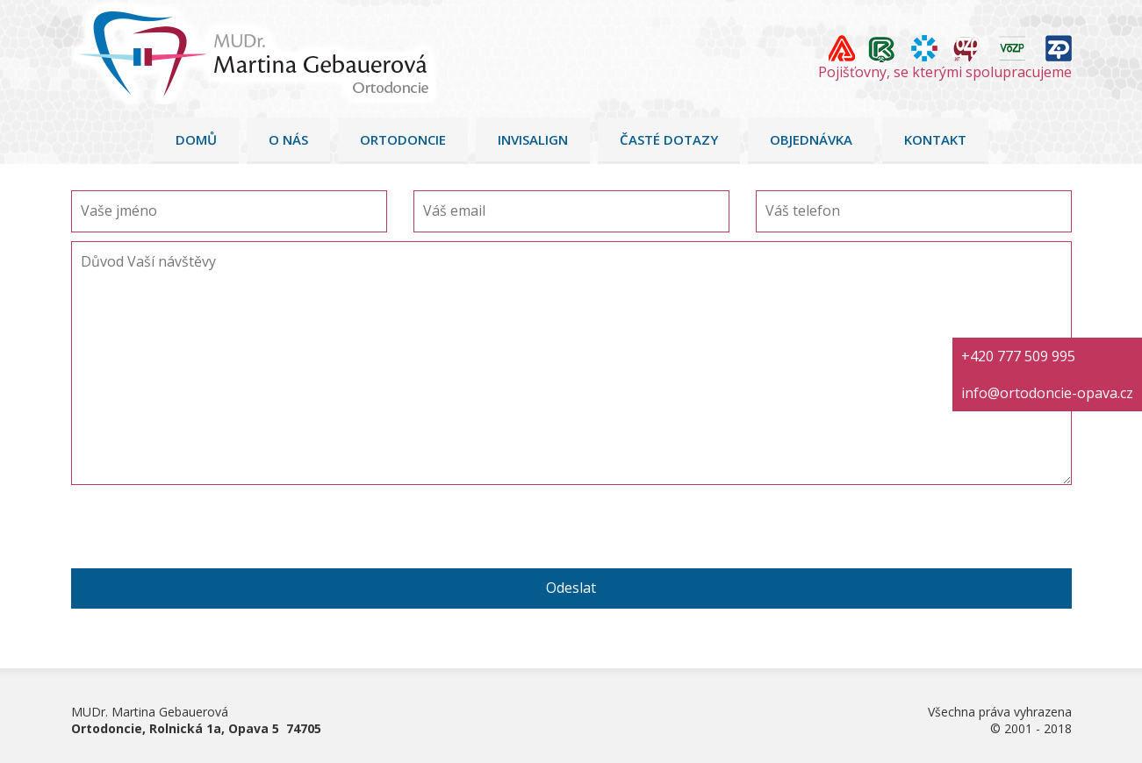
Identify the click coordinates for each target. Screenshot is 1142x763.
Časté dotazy (669, 139)
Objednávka (811, 139)
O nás (288, 139)
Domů (196, 139)
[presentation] (204, 534)
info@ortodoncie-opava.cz (1047, 393)
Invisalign (533, 139)
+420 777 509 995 (1018, 356)
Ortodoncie (403, 139)
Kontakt (935, 139)
